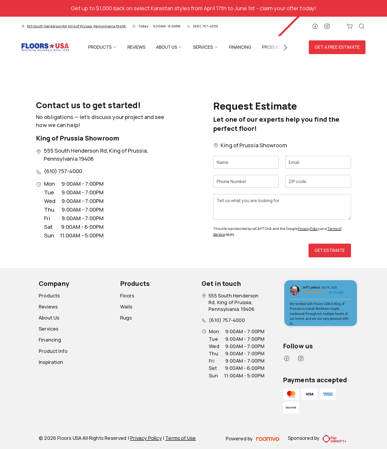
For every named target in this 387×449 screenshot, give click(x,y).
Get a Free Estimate (337, 47)
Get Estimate (329, 250)
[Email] (318, 162)
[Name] (246, 162)
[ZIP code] (318, 181)
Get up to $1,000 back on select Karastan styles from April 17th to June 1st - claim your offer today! (193, 8)
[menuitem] (102, 47)
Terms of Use (180, 438)
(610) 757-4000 (205, 26)
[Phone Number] (246, 181)
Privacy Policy (308, 228)
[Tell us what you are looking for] (282, 207)
